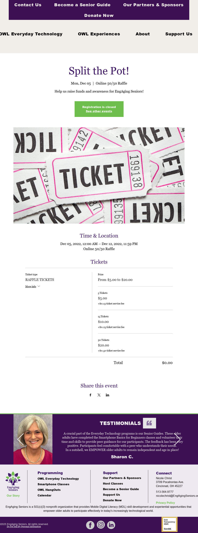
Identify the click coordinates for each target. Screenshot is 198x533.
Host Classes (113, 483)
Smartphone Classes (53, 484)
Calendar (44, 495)
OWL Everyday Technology (55, 479)
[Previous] (20, 439)
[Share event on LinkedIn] (107, 395)
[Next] (177, 439)
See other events (99, 111)
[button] (99, 33)
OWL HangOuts (49, 490)
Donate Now (112, 500)
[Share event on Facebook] (90, 395)
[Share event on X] (99, 395)
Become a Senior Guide (120, 489)
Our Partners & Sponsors (120, 478)
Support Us (111, 495)
